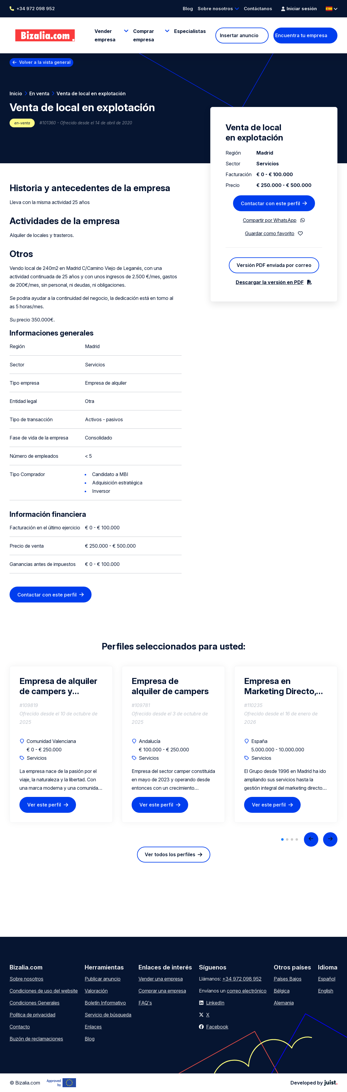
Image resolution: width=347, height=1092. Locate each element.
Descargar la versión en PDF (270, 282)
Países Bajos (288, 979)
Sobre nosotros (215, 8)
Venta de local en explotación (91, 93)
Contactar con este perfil (47, 595)
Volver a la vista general (45, 62)
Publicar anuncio (103, 979)
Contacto (20, 1027)
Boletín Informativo (105, 1003)
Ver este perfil (44, 805)
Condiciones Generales (35, 1003)
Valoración (96, 991)
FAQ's (145, 1003)
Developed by (313, 1083)
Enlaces (93, 1027)
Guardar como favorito (269, 233)
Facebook (217, 1027)
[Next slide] (330, 839)
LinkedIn (215, 1003)
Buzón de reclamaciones (36, 1039)
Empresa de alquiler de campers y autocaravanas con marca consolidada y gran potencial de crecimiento (60, 686)
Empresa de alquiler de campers (170, 686)
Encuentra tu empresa (301, 35)
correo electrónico (247, 991)
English (325, 991)
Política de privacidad (32, 1015)
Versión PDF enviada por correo (274, 265)
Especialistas (190, 31)
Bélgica (282, 991)
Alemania (284, 1003)
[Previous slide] (311, 839)
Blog (188, 8)
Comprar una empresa (162, 991)
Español (326, 979)
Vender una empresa (161, 979)
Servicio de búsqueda (108, 1015)
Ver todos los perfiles (170, 854)
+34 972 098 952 (35, 8)
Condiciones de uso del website (44, 991)
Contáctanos (258, 8)
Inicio (16, 93)
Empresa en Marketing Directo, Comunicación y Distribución (280, 686)
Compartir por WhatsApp (269, 220)
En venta (39, 93)
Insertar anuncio (239, 35)
